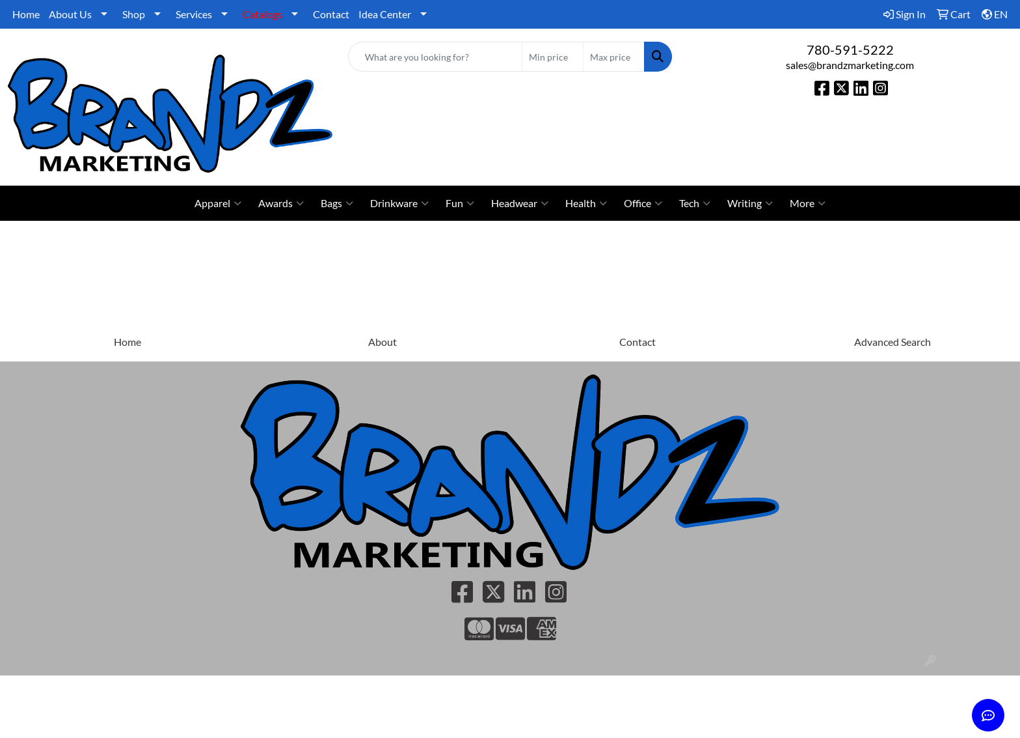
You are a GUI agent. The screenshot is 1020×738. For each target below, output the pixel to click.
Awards (281, 203)
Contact (331, 14)
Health (586, 203)
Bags (337, 203)
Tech (694, 203)
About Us (70, 14)
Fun (460, 203)
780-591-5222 (850, 49)
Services (194, 14)
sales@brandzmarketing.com (850, 65)
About (382, 341)
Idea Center (384, 14)
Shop (133, 14)
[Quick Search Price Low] (553, 57)
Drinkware (399, 203)
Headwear (519, 203)
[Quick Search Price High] (614, 57)
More (807, 203)
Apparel (218, 203)
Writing (750, 203)
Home (26, 14)
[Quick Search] (435, 57)
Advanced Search (892, 341)
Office (643, 203)
